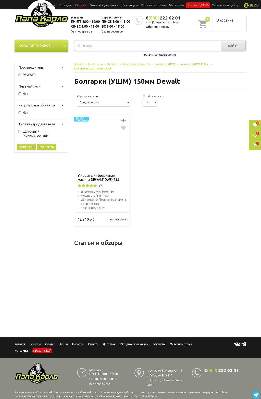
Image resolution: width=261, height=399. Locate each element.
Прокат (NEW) (188, 4)
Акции (64, 344)
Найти (233, 46)
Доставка (109, 344)
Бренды (78, 4)
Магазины (21, 350)
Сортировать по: (87, 96)
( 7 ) (100, 185)
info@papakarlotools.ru (162, 22)
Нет (23, 93)
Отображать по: (153, 96)
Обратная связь (157, 26)
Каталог (66, 4)
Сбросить (47, 147)
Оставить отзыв (151, 4)
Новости (78, 344)
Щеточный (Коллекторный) (33, 133)
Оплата (93, 344)
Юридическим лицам (134, 344)
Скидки (50, 344)
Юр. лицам (131, 4)
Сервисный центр (210, 4)
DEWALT (27, 75)
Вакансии (159, 344)
